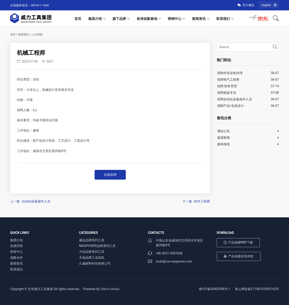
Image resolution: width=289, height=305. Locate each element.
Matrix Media (110, 289)
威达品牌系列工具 (91, 240)
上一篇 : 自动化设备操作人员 (30, 201)
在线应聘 (110, 174)
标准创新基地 (147, 19)
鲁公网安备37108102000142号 (257, 289)
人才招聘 (37, 34)
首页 (78, 19)
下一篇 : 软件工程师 (196, 201)
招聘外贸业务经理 (229, 73)
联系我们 (223, 19)
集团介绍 (95, 19)
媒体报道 (223, 144)
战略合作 (16, 257)
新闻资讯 (199, 19)
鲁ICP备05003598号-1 (214, 289)
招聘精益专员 (226, 92)
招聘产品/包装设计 (230, 106)
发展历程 (16, 246)
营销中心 (174, 19)
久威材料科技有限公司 (95, 263)
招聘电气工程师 (228, 79)
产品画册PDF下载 (238, 242)
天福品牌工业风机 (91, 257)
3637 (48, 61)
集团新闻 (223, 137)
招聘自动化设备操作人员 (234, 99)
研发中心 (16, 251)
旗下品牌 (119, 19)
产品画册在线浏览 (239, 256)
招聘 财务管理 (227, 86)
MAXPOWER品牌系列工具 (97, 246)
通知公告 (223, 131)
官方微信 (246, 5)
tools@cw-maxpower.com (174, 261)
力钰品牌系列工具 (91, 251)
